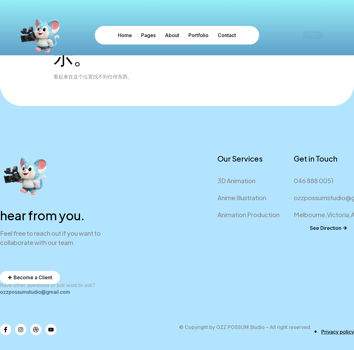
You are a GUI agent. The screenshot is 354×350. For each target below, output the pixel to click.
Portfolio (198, 35)
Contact (227, 35)
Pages (148, 35)
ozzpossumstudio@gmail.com (35, 292)
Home (125, 35)
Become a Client (311, 35)
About (172, 35)
